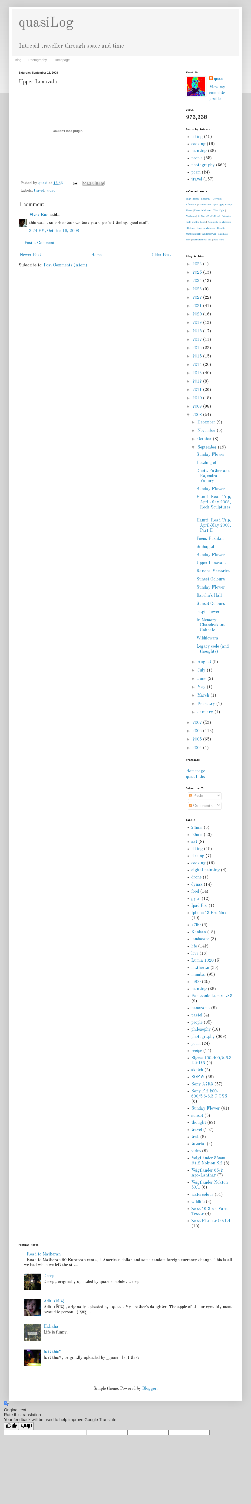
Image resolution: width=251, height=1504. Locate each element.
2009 (197, 406)
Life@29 (205, 198)
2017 (197, 339)
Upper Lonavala (211, 563)
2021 (197, 306)
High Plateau (192, 198)
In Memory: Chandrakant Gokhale (210, 625)
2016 (197, 348)
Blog (18, 60)
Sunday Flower (210, 454)
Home (96, 255)
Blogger (149, 1388)
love (194, 953)
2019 (197, 323)
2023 (197, 289)
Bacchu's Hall (209, 595)
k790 (196, 925)
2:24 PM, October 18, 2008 (54, 231)
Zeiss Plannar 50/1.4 (210, 1221)
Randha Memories (213, 571)
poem (196, 172)
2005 (197, 739)
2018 (197, 331)
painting (199, 151)
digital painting (205, 870)
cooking (198, 144)
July (202, 670)
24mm (196, 828)
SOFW (198, 1077)
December (206, 422)
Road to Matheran (206, 227)
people (196, 158)
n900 (196, 982)
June (202, 679)
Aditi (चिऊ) (53, 1301)
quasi (219, 79)
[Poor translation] (26, 1426)
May (202, 687)
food (195, 891)
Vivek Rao (38, 215)
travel (39, 191)
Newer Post (30, 255)
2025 (197, 272)
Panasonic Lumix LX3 (211, 996)
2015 (197, 356)
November (207, 431)
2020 (197, 314)
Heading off (207, 463)
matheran (200, 968)
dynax (196, 884)
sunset (197, 1116)
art (194, 842)
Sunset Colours (210, 579)
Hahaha (50, 1326)
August (204, 662)
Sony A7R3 (202, 1084)
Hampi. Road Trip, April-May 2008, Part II (213, 525)
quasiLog (46, 23)
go (221, 204)
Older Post (161, 255)
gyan (195, 899)
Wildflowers (207, 638)
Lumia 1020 (202, 960)
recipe (196, 1051)
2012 (197, 381)
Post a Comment (39, 243)
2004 (197, 748)
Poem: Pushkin (210, 539)
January (205, 712)
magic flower (208, 612)
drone (196, 877)
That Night (219, 210)
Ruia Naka (218, 239)
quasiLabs (195, 777)
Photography (37, 60)
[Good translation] (11, 1426)
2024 (197, 281)
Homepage (62, 60)
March (203, 695)
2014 (197, 365)
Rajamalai (223, 233)
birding (197, 856)
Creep (48, 1276)
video (50, 191)
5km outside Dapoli (208, 204)
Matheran (191, 216)
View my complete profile (217, 93)
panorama (200, 1008)
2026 (197, 264)
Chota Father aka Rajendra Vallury (213, 476)
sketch (197, 1070)
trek (195, 1137)
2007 (197, 723)
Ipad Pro (199, 906)
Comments (200, 806)
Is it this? (52, 1352)
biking (197, 137)
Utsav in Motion (202, 210)
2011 (197, 390)
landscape (200, 939)
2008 (197, 415)
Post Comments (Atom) (65, 265)
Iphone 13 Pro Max (208, 913)
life (194, 946)
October (205, 439)
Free (188, 239)
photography (203, 165)
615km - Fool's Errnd (209, 216)
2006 (197, 731)
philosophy (201, 1029)
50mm (196, 835)
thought (198, 1123)
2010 (197, 398)
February (206, 704)
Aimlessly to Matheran (219, 221)
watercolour (202, 1195)
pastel (196, 1015)
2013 (197, 373)
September (207, 447)
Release (191, 227)
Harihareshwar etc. (201, 239)
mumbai (198, 975)
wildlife (198, 1202)
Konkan (198, 932)
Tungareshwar (208, 233)
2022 (197, 297)
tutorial (198, 1144)
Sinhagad (205, 547)
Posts (196, 796)
